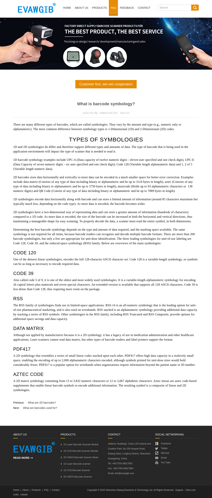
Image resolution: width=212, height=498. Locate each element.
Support (179, 490)
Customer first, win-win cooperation (105, 84)
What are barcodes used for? (40, 407)
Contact (144, 7)
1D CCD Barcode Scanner (76, 470)
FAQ (113, 7)
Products (99, 7)
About (25, 490)
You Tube (165, 462)
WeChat (165, 453)
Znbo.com (191, 490)
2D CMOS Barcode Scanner (77, 476)
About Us (81, 7)
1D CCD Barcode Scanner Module (80, 451)
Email (164, 457)
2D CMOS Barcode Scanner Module (80, 457)
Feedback (127, 7)
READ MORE (21, 457)
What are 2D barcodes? (42, 402)
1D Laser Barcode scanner (76, 464)
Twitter (164, 448)
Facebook (166, 443)
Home (67, 7)
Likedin (24, 494)
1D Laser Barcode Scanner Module (80, 444)
